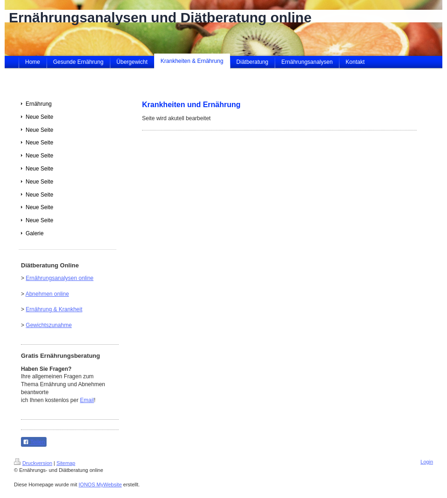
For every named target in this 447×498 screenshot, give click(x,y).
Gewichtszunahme (49, 325)
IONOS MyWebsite (100, 484)
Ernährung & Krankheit (54, 309)
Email (87, 400)
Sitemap (65, 463)
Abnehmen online (47, 294)
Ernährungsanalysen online (59, 278)
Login (426, 461)
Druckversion (33, 463)
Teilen (34, 442)
